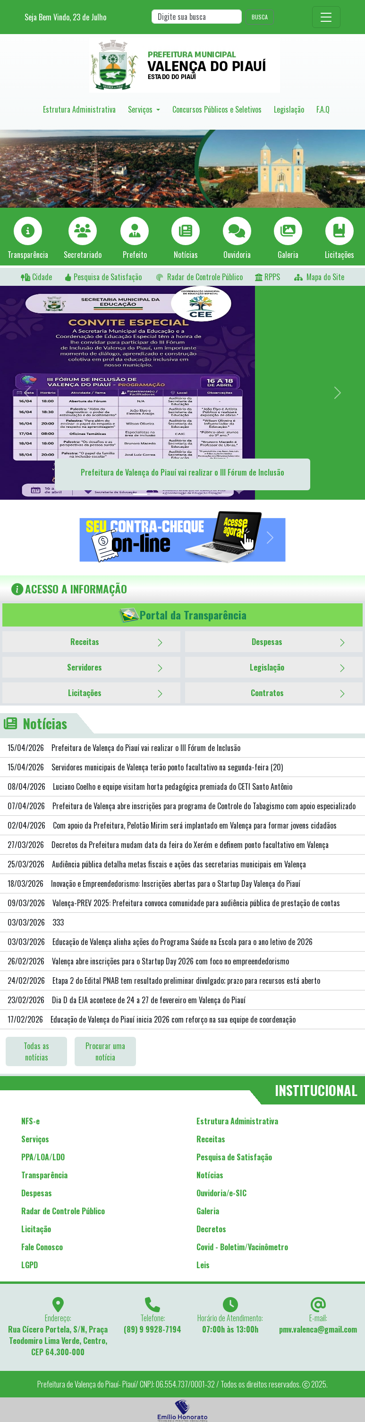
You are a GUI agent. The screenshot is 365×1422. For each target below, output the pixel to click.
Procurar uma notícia (105, 1051)
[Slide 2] (157, 494)
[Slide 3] (174, 494)
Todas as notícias (36, 1051)
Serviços (141, 109)
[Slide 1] (140, 494)
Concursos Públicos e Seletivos (217, 109)
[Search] (197, 16)
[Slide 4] (191, 494)
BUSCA (260, 17)
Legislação (289, 109)
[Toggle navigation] (326, 17)
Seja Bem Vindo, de (65, 17)
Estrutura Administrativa (79, 109)
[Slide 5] (208, 494)
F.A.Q (323, 109)
